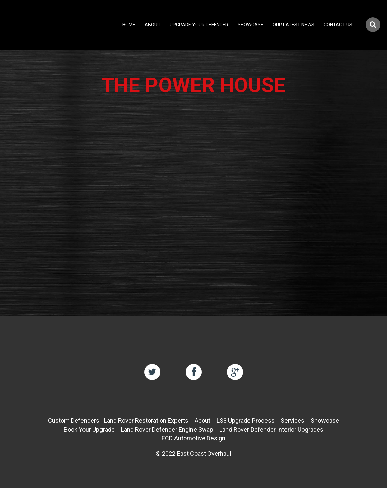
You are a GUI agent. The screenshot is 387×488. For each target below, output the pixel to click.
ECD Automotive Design (193, 438)
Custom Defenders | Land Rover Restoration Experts (118, 420)
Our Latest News (293, 25)
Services (293, 420)
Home (128, 25)
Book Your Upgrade (89, 429)
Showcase (250, 25)
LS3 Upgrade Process (246, 420)
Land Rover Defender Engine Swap (167, 429)
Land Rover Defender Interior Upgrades (271, 429)
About (153, 25)
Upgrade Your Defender (199, 25)
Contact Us (338, 25)
